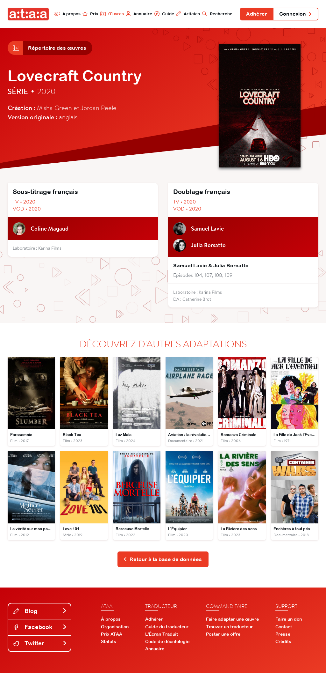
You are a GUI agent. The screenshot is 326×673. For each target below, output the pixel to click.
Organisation (115, 627)
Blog (40, 611)
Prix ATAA (111, 634)
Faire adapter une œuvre (232, 619)
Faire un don (288, 619)
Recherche (217, 13)
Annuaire (138, 13)
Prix (90, 13)
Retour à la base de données (162, 559)
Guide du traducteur (166, 627)
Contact (283, 627)
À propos (67, 13)
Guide (163, 13)
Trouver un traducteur (229, 627)
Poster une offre (223, 634)
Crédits (283, 642)
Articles (187, 13)
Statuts (108, 642)
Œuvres (111, 13)
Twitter (40, 643)
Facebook (40, 627)
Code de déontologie (167, 642)
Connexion (295, 14)
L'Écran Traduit (161, 634)
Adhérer (256, 14)
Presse (282, 634)
